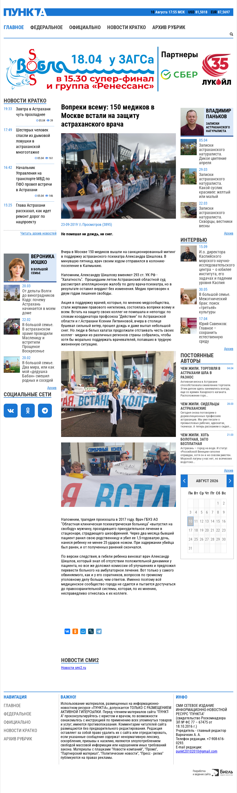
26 (201, 539)
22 (218, 530)
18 (196, 530)
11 (196, 521)
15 (218, 521)
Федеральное (46, 27)
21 (212, 530)
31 (190, 548)
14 (212, 521)
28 (212, 539)
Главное (14, 27)
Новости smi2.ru (73, 668)
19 (201, 530)
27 (207, 539)
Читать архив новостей (38, 233)
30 (224, 539)
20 (207, 530)
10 (190, 521)
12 (201, 521)
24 (190, 539)
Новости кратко (126, 27)
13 (207, 521)
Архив (51, 388)
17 (190, 530)
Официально (85, 27)
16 (224, 521)
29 (218, 539)
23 (224, 530)
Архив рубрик (168, 27)
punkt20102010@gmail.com (196, 751)
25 (196, 539)
